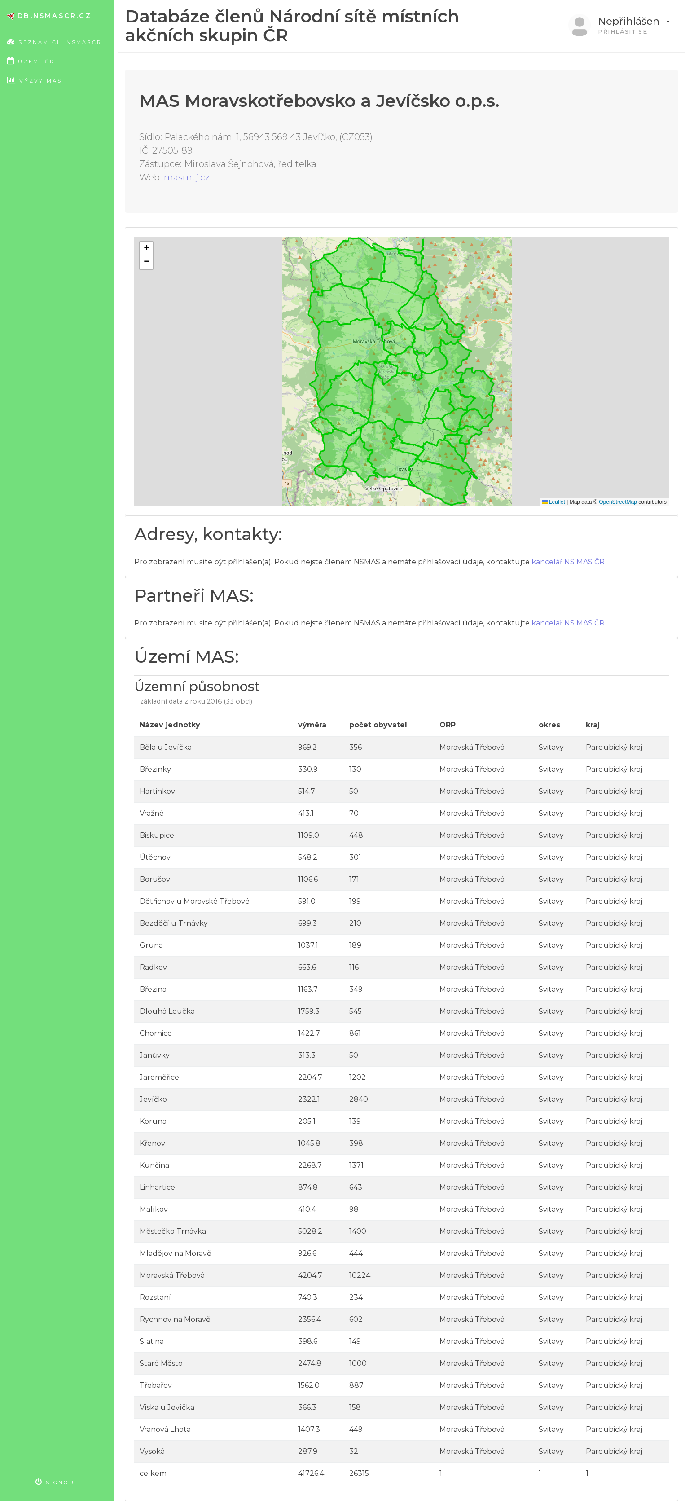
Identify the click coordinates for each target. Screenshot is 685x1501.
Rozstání (155, 1297)
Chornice (156, 1033)
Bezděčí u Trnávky (174, 923)
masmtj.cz (187, 177)
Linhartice (157, 1187)
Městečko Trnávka (173, 1231)
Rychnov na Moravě (175, 1319)
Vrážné (152, 813)
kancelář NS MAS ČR (568, 562)
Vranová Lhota (165, 1429)
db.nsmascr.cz (49, 16)
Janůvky (155, 1055)
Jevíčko (153, 1099)
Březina (153, 989)
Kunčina (154, 1165)
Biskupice (157, 835)
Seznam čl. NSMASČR (60, 41)
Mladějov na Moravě (175, 1253)
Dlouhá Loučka (167, 1011)
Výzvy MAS (34, 80)
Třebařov (156, 1385)
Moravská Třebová (172, 1275)
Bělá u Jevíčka (166, 747)
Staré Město (161, 1363)
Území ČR (31, 61)
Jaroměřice (159, 1077)
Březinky (155, 769)
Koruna (153, 1121)
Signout (57, 1482)
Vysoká (152, 1451)
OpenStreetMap (618, 502)
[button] (146, 248)
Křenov (152, 1143)
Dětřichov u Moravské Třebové (195, 901)
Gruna (151, 945)
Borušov (155, 879)
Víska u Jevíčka (167, 1407)
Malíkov (154, 1209)
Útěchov (155, 857)
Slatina (152, 1341)
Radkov (153, 967)
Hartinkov (157, 791)
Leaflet (553, 502)
